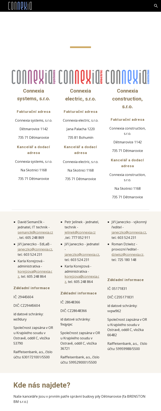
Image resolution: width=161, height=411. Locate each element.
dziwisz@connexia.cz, (128, 254)
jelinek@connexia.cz (80, 232)
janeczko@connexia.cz (35, 249)
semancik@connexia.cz (35, 232)
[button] (156, 6)
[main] (80, 38)
